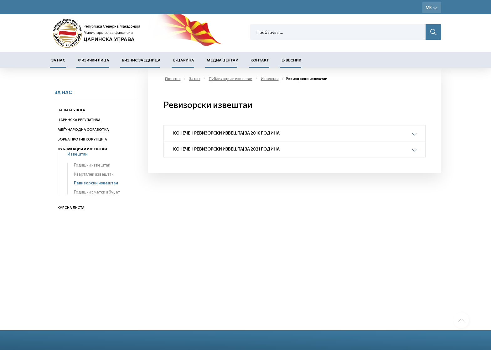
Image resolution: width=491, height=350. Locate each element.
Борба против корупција (82, 139)
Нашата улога (71, 110)
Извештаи (77, 153)
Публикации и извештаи (82, 149)
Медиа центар (222, 60)
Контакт (260, 60)
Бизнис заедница (141, 60)
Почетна (173, 78)
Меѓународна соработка (83, 129)
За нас (58, 60)
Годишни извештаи (92, 164)
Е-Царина (183, 60)
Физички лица (93, 60)
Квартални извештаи (94, 174)
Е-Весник (291, 60)
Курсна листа (71, 207)
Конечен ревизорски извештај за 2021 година (226, 148)
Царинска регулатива (79, 120)
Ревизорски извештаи (96, 182)
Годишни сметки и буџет (97, 191)
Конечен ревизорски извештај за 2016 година (226, 132)
